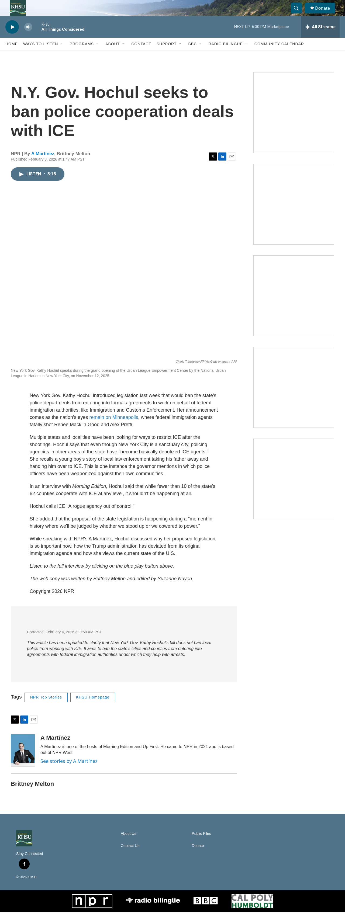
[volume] (28, 39)
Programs (82, 56)
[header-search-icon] (298, 14)
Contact (141, 56)
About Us (128, 846)
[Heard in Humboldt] (294, 399)
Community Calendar (279, 56)
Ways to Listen (40, 56)
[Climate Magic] (294, 308)
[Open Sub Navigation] (62, 56)
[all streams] (320, 39)
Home (11, 56)
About (112, 56)
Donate (326, 14)
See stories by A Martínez (69, 773)
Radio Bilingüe (225, 56)
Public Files (201, 846)
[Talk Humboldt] (294, 125)
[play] (12, 39)
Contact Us (130, 858)
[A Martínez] (23, 762)
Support (167, 56)
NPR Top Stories (46, 709)
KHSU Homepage (92, 709)
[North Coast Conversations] (294, 216)
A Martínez (42, 165)
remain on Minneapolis (113, 429)
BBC (192, 56)
